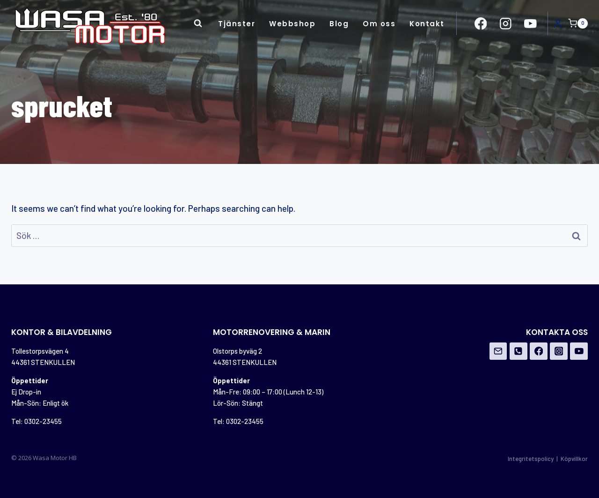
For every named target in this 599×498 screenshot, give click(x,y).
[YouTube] (579, 351)
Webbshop (292, 24)
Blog (339, 24)
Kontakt (427, 24)
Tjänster (236, 24)
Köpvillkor (574, 458)
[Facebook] (539, 351)
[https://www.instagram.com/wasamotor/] (505, 23)
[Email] (498, 351)
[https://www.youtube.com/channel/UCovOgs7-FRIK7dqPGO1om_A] (530, 23)
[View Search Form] (198, 23)
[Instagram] (559, 351)
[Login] (558, 23)
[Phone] (518, 351)
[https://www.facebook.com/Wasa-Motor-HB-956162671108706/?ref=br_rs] (480, 23)
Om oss (379, 24)
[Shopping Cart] (578, 23)
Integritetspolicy (531, 458)
